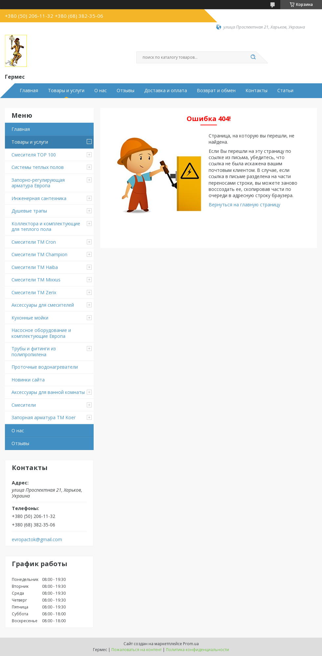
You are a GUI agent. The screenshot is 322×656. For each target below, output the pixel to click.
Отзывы (125, 90)
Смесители (24, 405)
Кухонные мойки (30, 318)
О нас (100, 90)
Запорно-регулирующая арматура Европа (38, 183)
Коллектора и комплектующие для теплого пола (46, 226)
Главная (29, 90)
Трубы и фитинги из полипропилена (34, 351)
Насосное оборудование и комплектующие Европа (41, 333)
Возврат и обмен (216, 90)
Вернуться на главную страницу (244, 204)
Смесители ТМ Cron (34, 242)
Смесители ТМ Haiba (35, 267)
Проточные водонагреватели (45, 367)
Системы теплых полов (38, 167)
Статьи (285, 90)
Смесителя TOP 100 (34, 155)
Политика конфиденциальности (197, 649)
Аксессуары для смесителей (43, 305)
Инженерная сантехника (39, 198)
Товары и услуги (66, 90)
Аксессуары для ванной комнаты (48, 392)
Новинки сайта (28, 380)
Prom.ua (191, 643)
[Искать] (253, 57)
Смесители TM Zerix (34, 292)
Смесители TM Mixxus (36, 280)
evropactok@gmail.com (37, 540)
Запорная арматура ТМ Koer (44, 417)
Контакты (256, 90)
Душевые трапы (29, 211)
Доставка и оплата (165, 90)
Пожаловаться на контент (136, 649)
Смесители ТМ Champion (39, 254)
